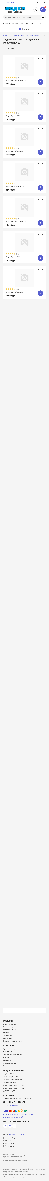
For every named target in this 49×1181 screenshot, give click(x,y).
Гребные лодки (9, 1027)
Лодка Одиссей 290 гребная (16, 186)
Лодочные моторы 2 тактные (14, 1085)
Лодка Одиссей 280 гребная (16, 151)
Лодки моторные (9, 1024)
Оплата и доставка (10, 23)
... (40, 23)
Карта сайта (7, 1038)
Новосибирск (9, 2)
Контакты (7, 1060)
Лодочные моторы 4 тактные (14, 1088)
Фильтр (11, 49)
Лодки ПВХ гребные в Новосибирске (25, 35)
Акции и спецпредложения (13, 1054)
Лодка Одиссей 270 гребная (16, 292)
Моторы (6, 1032)
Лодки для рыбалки (10, 1077)
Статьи (6, 1057)
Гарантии (6, 1066)
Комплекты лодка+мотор (12, 1041)
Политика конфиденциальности (15, 1160)
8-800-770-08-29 (35, 9)
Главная (6, 35)
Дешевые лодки (9, 1091)
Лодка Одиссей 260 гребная (16, 116)
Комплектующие (9, 1030)
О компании (7, 1052)
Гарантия (24, 23)
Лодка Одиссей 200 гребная (16, 222)
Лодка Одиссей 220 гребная (16, 257)
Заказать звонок (10, 1106)
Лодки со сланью (9, 1082)
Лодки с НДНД (8, 1035)
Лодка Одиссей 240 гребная (16, 81)
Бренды (33, 23)
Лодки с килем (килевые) (12, 1079)
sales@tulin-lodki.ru (16, 1134)
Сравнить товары (10, 1049)
